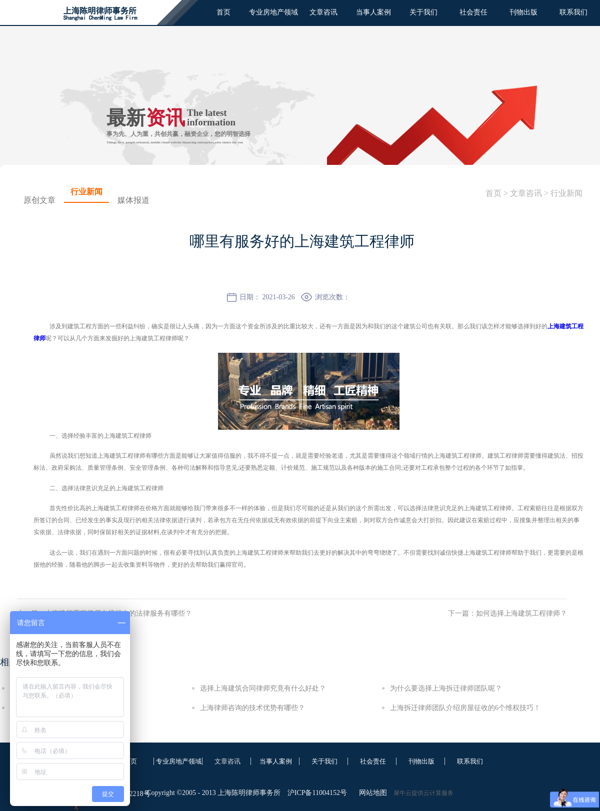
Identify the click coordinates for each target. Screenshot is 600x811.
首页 (223, 12)
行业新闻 (566, 193)
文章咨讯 (526, 193)
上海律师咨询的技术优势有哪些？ (252, 708)
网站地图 (371, 793)
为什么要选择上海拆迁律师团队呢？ (446, 688)
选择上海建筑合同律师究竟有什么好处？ (263, 688)
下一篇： (507, 613)
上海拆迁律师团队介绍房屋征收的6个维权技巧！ (465, 708)
